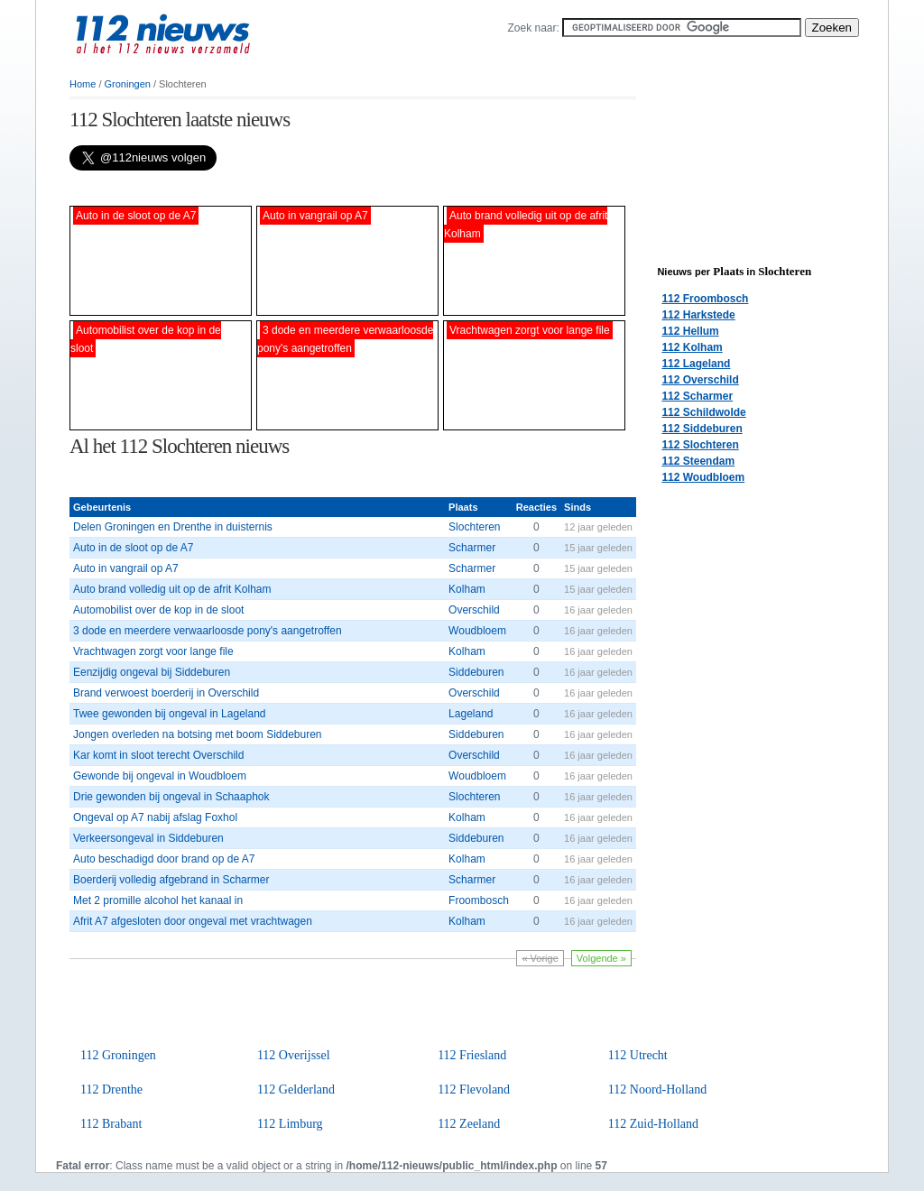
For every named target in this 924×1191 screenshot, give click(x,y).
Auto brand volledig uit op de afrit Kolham (172, 589)
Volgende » (601, 958)
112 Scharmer (697, 396)
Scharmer (471, 547)
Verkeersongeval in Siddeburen (148, 838)
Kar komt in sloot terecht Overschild (158, 755)
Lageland (470, 713)
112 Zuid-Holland (653, 1124)
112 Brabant (111, 1124)
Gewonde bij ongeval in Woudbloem (159, 776)
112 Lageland (695, 363)
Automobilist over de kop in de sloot (158, 610)
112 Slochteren (699, 445)
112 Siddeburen (701, 428)
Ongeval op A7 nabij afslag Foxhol (155, 817)
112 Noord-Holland (657, 1089)
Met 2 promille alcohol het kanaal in (158, 900)
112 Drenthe (111, 1089)
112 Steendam (698, 461)
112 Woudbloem (702, 477)
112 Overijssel (293, 1055)
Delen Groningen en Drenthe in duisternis (173, 527)
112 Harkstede (698, 315)
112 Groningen (118, 1055)
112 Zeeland (469, 1124)
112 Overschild (699, 380)
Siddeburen (476, 672)
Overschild (474, 610)
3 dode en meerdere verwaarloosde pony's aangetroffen (207, 630)
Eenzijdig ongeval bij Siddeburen (151, 672)
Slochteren (474, 527)
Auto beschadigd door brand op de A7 (164, 859)
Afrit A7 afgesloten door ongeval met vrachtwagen (192, 921)
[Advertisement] (280, 188)
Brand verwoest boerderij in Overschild (166, 693)
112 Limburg (290, 1124)
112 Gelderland (296, 1089)
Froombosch (478, 900)
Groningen (128, 83)
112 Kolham (691, 347)
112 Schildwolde (703, 412)
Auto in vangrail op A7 (126, 568)
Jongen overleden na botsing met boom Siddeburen (197, 734)
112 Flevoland (474, 1089)
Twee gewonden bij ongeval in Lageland (169, 713)
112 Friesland (472, 1055)
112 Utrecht (638, 1055)
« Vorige (540, 958)
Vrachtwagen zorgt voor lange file (153, 651)
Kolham (466, 589)
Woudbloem (477, 630)
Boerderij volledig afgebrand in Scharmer (171, 879)
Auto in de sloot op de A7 (133, 547)
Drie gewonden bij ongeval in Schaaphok (171, 796)
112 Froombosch (704, 298)
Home (82, 83)
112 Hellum (689, 331)
